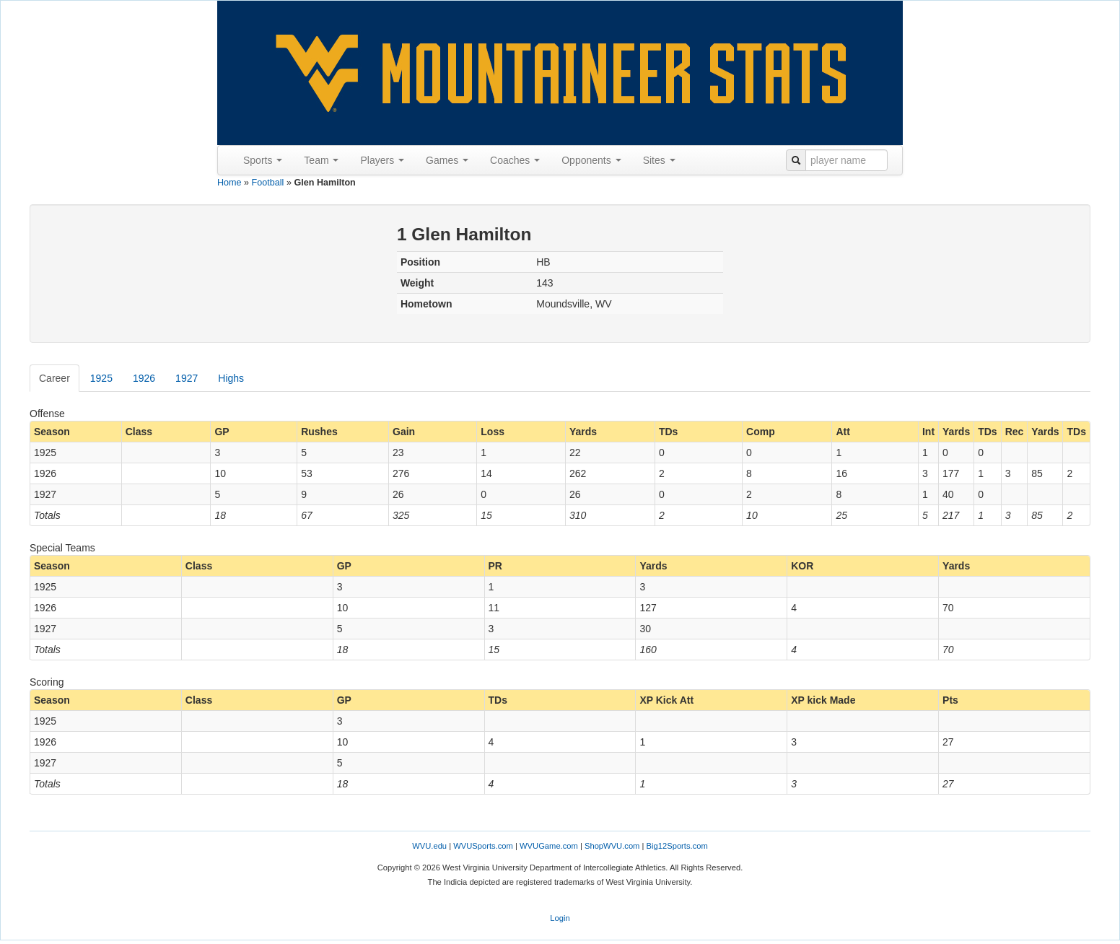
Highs (231, 378)
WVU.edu (429, 846)
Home (229, 183)
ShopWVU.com (612, 846)
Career (54, 378)
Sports (262, 160)
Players (382, 160)
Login (559, 918)
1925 (101, 378)
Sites (659, 160)
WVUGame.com (549, 846)
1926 (144, 378)
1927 (186, 378)
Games (447, 160)
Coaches (515, 160)
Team (321, 160)
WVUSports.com (483, 846)
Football (268, 183)
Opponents (591, 160)
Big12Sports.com (677, 846)
